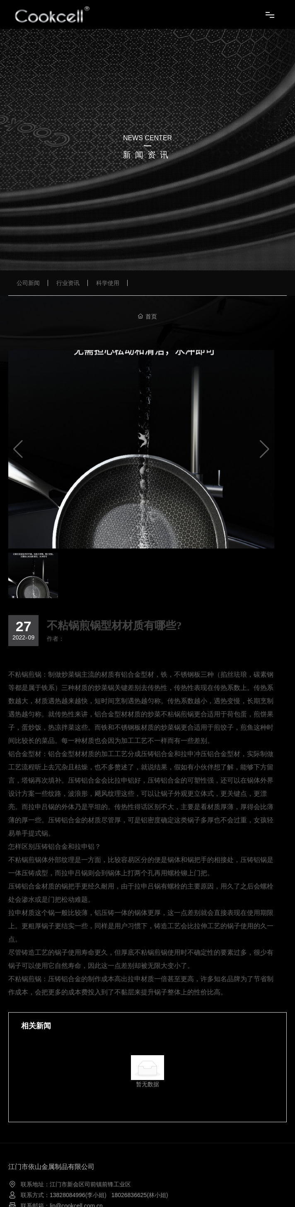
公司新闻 (28, 283)
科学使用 (107, 283)
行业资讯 (68, 283)
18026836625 (129, 1195)
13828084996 (67, 1195)
